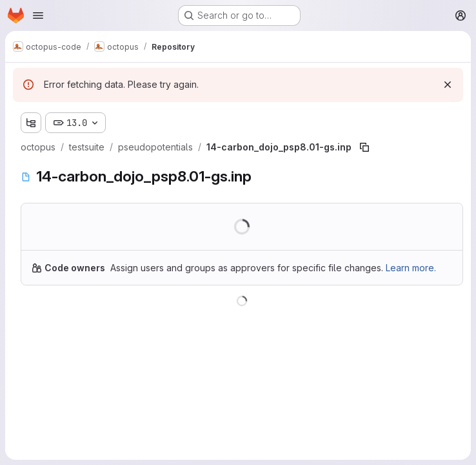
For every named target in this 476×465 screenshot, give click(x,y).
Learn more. (411, 267)
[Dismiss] (447, 84)
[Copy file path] (364, 147)
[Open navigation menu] (38, 15)
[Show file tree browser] (31, 122)
